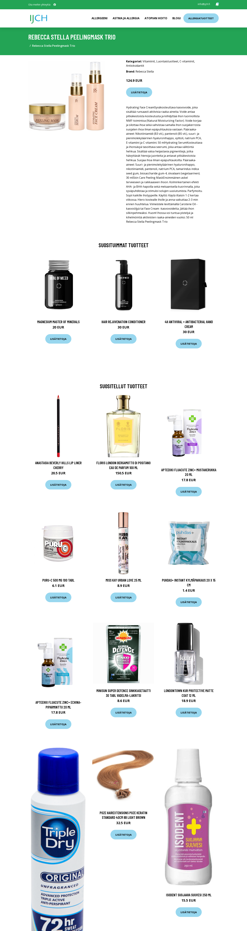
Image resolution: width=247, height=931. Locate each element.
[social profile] (54, 4)
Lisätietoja (139, 92)
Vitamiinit (149, 61)
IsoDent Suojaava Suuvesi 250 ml (188, 895)
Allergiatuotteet (201, 18)
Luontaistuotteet (167, 61)
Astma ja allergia (126, 18)
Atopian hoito (156, 18)
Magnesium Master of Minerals (58, 322)
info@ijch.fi (204, 4)
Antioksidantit (135, 66)
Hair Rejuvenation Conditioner (123, 322)
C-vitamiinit (187, 61)
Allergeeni (100, 18)
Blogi (176, 18)
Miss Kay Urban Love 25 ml (124, 580)
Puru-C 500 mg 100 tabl (58, 580)
